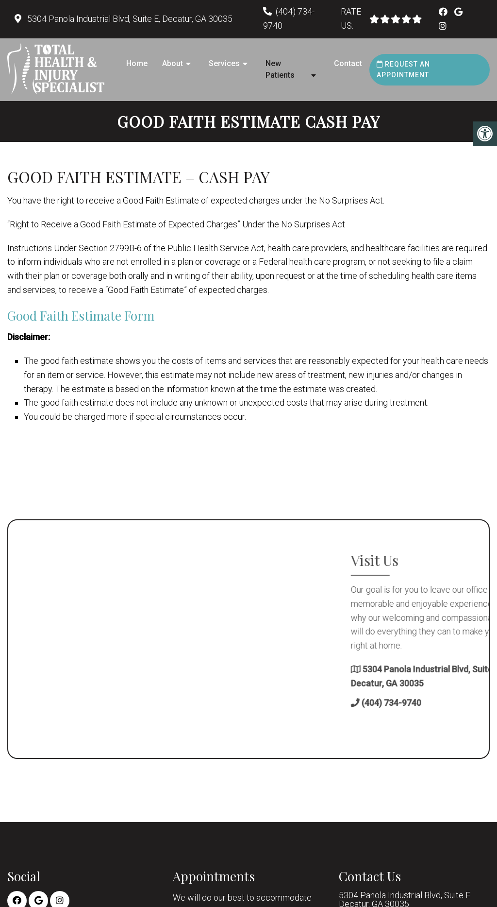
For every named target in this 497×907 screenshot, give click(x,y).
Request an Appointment (403, 69)
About (172, 63)
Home (137, 63)
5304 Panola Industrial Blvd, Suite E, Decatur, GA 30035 (128, 19)
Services (224, 63)
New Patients (280, 69)
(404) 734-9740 (463, 703)
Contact (348, 63)
